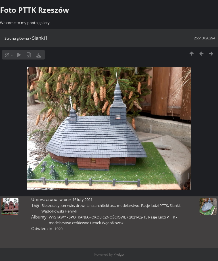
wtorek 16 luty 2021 (76, 199)
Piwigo (119, 254)
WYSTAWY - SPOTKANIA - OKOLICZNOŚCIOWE (87, 217)
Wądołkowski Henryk (59, 211)
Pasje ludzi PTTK (154, 205)
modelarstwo (128, 205)
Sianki (175, 205)
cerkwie (67, 205)
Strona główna (17, 38)
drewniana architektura (95, 205)
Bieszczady (50, 205)
